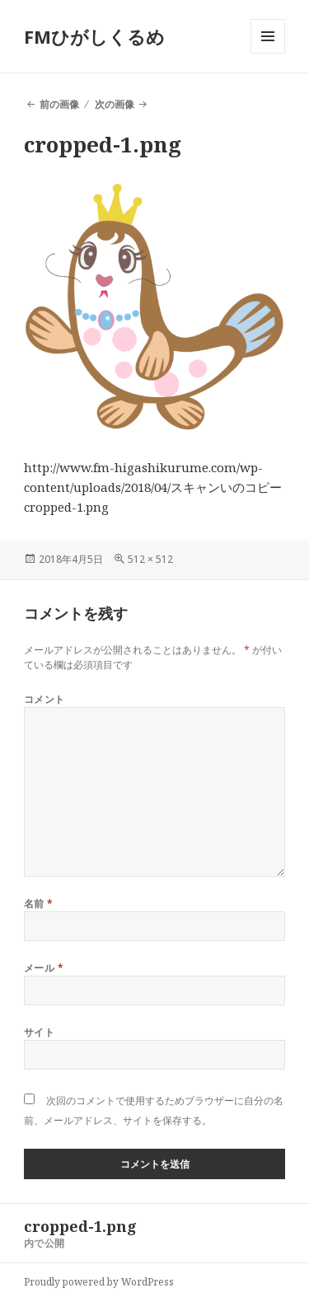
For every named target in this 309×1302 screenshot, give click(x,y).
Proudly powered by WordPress (99, 1282)
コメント (44, 699)
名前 (39, 904)
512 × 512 (150, 559)
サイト (39, 1032)
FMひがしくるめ (94, 36)
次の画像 (114, 104)
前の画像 (59, 104)
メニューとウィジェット (268, 53)
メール (43, 968)
